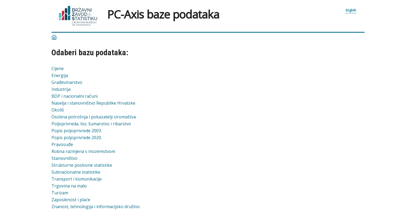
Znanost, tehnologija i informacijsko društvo (95, 206)
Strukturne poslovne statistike (81, 165)
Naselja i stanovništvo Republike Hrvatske (93, 103)
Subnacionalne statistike (75, 172)
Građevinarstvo (66, 82)
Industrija (61, 89)
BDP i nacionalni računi (74, 96)
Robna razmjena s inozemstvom (83, 151)
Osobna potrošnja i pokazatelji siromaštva (93, 117)
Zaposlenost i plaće (70, 200)
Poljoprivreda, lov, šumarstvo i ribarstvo (91, 124)
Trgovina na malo (69, 186)
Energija (59, 75)
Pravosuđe (62, 144)
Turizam (59, 193)
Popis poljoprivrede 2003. (76, 131)
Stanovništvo (64, 158)
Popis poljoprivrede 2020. (76, 137)
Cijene (57, 68)
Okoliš (57, 110)
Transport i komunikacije (76, 179)
